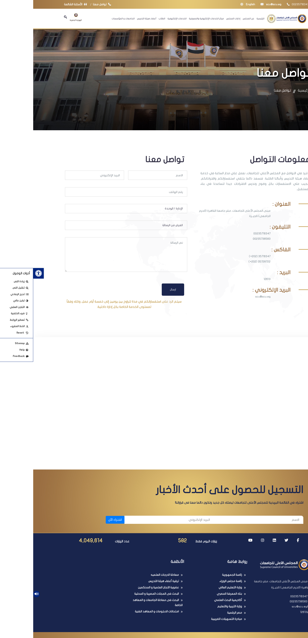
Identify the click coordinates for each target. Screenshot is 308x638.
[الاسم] (225, 522)
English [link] (214, 4)
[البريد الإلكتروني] (136, 522)
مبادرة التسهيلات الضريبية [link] (193, 620)
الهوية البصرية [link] (43, 17)
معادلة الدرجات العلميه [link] (132, 576)
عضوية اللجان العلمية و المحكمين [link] (125, 589)
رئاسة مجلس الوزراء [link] (197, 582)
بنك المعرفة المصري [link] (196, 595)
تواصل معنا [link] (70, 4)
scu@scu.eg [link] (237, 4)
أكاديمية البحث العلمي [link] (195, 601)
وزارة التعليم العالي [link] (197, 589)
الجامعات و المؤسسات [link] (90, 18)
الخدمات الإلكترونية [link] (143, 18)
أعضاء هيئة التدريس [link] (113, 18)
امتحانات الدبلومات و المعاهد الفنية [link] (124, 613)
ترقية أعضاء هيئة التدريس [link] (130, 582)
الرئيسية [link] (227, 18)
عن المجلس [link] (215, 18)
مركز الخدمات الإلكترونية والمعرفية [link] (173, 18)
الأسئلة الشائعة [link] (43, 4)
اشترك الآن (82, 521)
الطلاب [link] (128, 18)
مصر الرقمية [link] (201, 614)
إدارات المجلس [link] (200, 18)
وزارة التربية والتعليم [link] (196, 608)
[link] (5, 273)
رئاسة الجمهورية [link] (199, 576)
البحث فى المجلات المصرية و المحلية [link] (123, 595)
